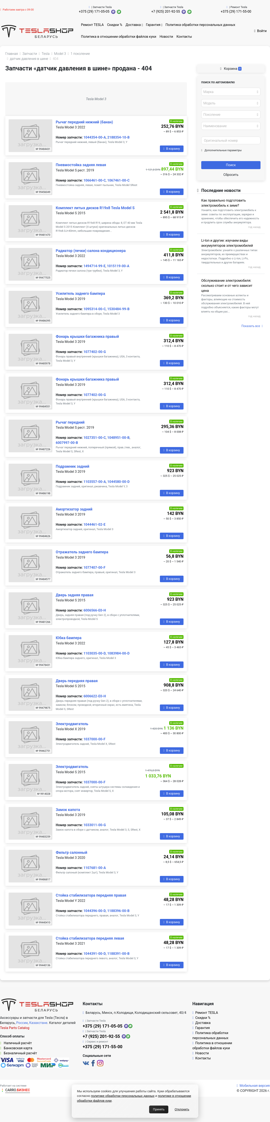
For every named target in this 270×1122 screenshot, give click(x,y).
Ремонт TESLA (92, 25)
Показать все (252, 326)
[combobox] (230, 92)
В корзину (171, 148)
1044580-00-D (118, 482)
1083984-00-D (118, 653)
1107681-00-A (95, 868)
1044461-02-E (94, 525)
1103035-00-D (95, 653)
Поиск (231, 165)
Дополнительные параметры (221, 150)
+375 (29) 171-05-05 (94, 11)
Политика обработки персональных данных (200, 25)
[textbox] (230, 92)
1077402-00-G (95, 352)
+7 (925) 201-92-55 (165, 11)
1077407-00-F (94, 568)
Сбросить (230, 175)
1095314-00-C (95, 309)
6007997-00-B (67, 443)
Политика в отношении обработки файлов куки (118, 37)
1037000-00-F (94, 739)
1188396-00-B (118, 911)
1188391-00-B (118, 954)
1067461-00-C (118, 180)
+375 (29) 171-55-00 (236, 11)
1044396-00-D (95, 911)
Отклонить (182, 1109)
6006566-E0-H (95, 610)
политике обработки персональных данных (123, 1096)
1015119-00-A (118, 266)
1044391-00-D (95, 954)
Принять (159, 1109)
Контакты (184, 37)
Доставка (133, 25)
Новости (166, 37)
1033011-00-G (95, 825)
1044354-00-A (95, 137)
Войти (260, 31)
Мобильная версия (253, 1086)
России (22, 1023)
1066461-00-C (95, 180)
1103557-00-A (95, 482)
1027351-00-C (95, 438)
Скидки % (114, 25)
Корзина (231, 69)
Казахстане (38, 1023)
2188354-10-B (118, 137)
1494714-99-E (94, 266)
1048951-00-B (118, 438)
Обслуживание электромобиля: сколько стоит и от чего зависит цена (226, 286)
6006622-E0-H (95, 696)
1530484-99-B (118, 309)
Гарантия (153, 25)
